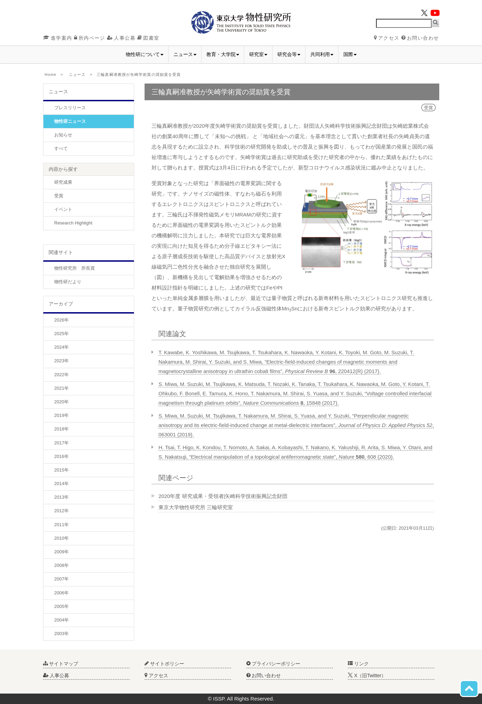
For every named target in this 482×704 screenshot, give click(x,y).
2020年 (61, 401)
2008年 (61, 565)
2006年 (61, 592)
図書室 (148, 38)
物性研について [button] (144, 54)
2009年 (61, 551)
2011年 (61, 524)
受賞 (58, 195)
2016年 (61, 456)
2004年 (61, 620)
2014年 (61, 483)
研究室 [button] (258, 54)
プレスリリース (70, 107)
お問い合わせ (420, 38)
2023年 (61, 360)
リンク (358, 663)
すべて (61, 148)
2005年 (61, 606)
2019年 (61, 415)
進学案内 (57, 38)
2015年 (61, 470)
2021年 (61, 388)
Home (51, 74)
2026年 (61, 320)
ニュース (77, 74)
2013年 (61, 497)
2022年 (61, 374)
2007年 (61, 579)
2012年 (61, 510)
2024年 (61, 347)
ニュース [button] (184, 54)
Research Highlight (73, 223)
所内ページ (89, 38)
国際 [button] (350, 54)
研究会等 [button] (288, 54)
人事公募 (121, 38)
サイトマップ (61, 663)
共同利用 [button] (321, 54)
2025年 (61, 333)
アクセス (387, 38)
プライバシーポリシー (273, 663)
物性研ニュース (70, 121)
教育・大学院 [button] (222, 54)
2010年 (61, 538)
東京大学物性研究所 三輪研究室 (195, 507)
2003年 (61, 633)
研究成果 (63, 182)
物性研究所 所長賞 (74, 268)
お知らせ (63, 134)
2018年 (61, 429)
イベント (63, 209)
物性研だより (67, 281)
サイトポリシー (164, 663)
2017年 (61, 442)
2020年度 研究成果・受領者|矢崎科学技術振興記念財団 (222, 496)
